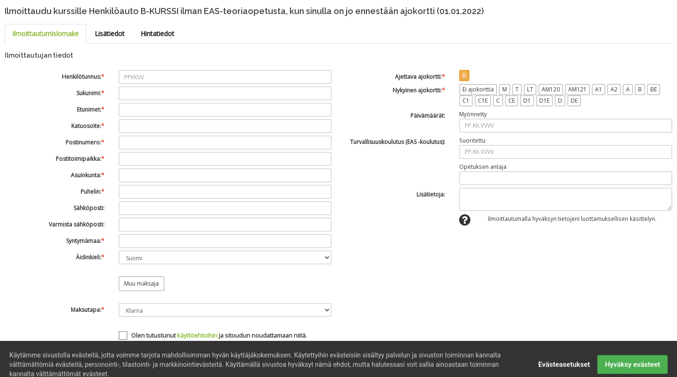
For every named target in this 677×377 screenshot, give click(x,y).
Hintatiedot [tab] (157, 33)
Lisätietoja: (431, 194)
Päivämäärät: (427, 116)
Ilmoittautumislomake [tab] (45, 33)
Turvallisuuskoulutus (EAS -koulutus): (397, 142)
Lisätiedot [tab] (110, 33)
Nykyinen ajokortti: (419, 90)
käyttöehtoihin (197, 335)
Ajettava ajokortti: (420, 77)
